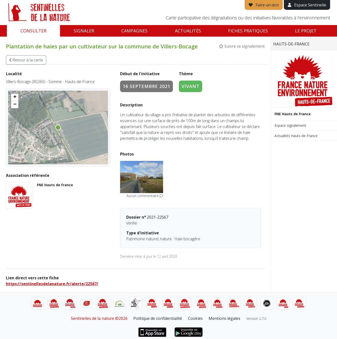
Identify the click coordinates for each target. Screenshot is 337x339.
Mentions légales (224, 318)
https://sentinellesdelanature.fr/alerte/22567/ (52, 283)
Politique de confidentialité (157, 318)
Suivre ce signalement (242, 46)
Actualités (188, 31)
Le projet (306, 31)
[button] (14, 97)
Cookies (195, 318)
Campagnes (134, 31)
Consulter (33, 31)
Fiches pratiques (248, 31)
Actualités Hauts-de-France (296, 135)
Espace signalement (290, 125)
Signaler (84, 31)
